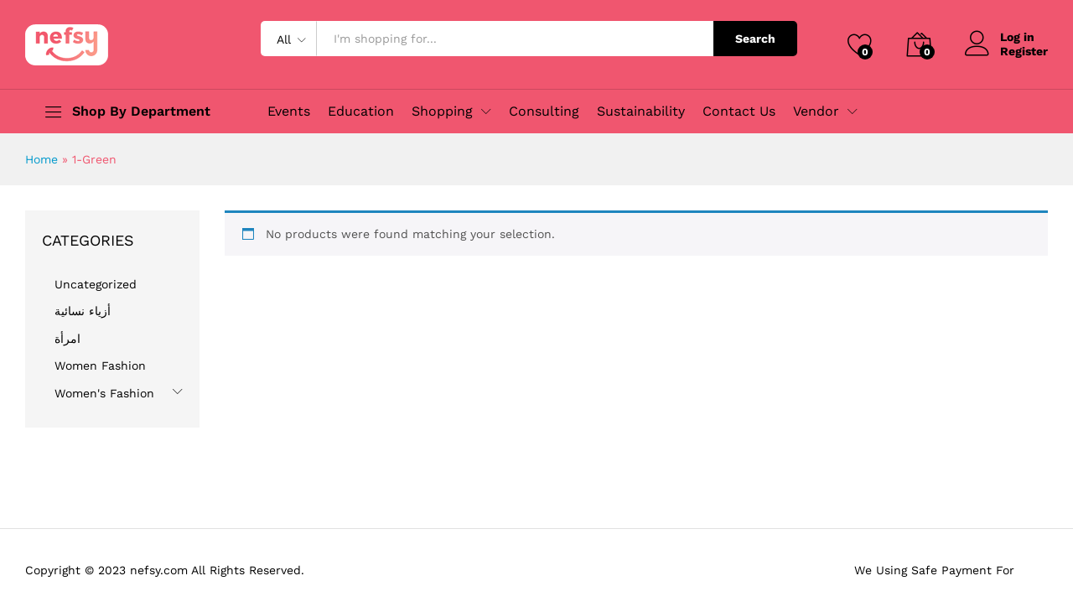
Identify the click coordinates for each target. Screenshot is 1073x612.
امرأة (67, 338)
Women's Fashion (104, 393)
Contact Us (738, 111)
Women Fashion (100, 365)
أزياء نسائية (82, 311)
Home (41, 159)
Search (755, 38)
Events (288, 111)
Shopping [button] (442, 111)
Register (1024, 51)
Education (361, 111)
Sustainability (641, 111)
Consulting (544, 111)
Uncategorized (95, 284)
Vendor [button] (816, 111)
